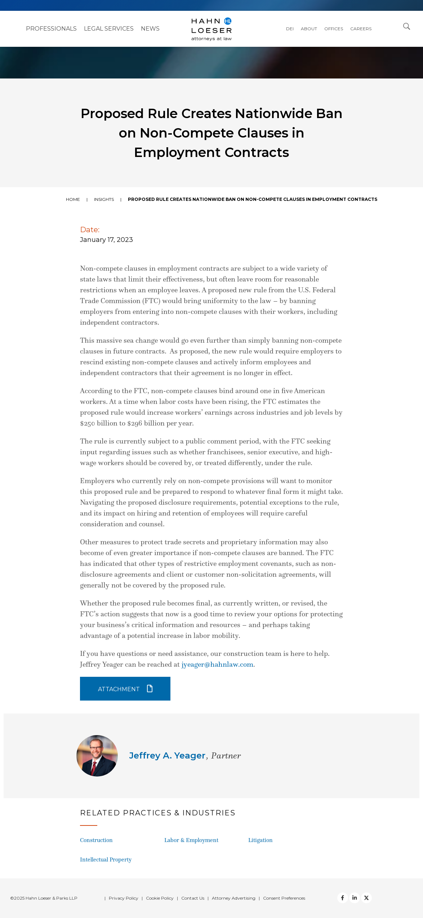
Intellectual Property (106, 859)
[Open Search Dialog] (407, 25)
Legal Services (109, 28)
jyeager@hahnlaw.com (217, 664)
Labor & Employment (191, 840)
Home (73, 199)
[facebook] (342, 897)
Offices (333, 28)
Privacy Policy (123, 898)
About (309, 28)
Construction (96, 840)
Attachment (119, 689)
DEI (290, 28)
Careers (360, 28)
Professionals (51, 28)
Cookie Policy (160, 898)
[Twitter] (354, 897)
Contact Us (192, 898)
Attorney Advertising (233, 898)
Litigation (260, 840)
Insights (104, 199)
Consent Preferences (284, 898)
